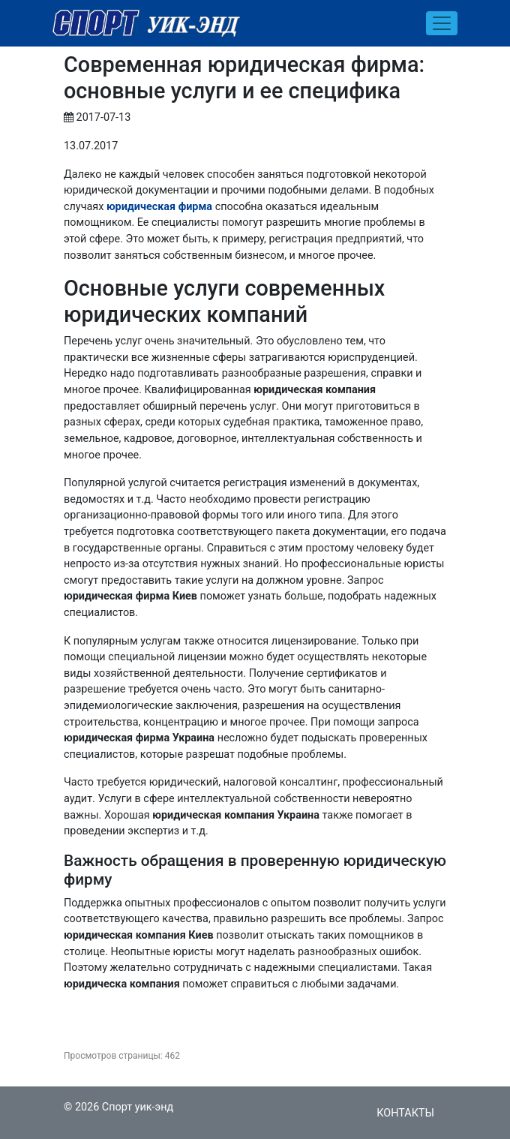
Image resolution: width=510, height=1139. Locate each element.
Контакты (405, 1113)
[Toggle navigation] (442, 23)
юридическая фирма (159, 206)
